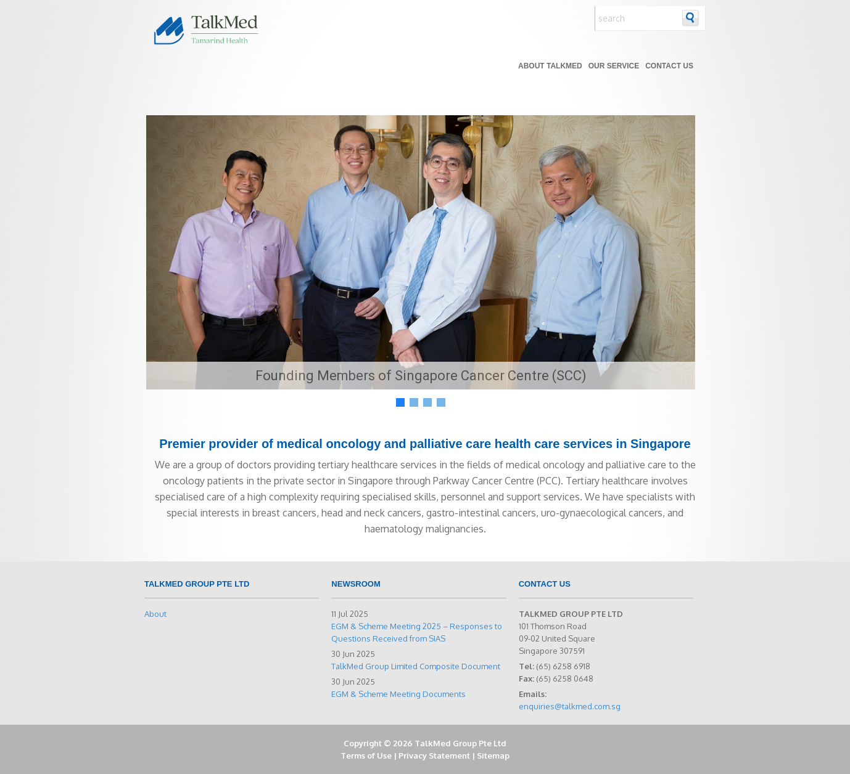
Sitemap (493, 755)
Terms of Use (366, 755)
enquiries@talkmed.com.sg (570, 706)
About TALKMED (550, 66)
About (155, 614)
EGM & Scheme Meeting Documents (398, 694)
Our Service (613, 66)
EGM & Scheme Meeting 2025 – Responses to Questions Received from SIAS (416, 632)
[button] (400, 402)
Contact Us (669, 66)
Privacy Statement (434, 755)
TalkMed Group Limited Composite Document (415, 666)
